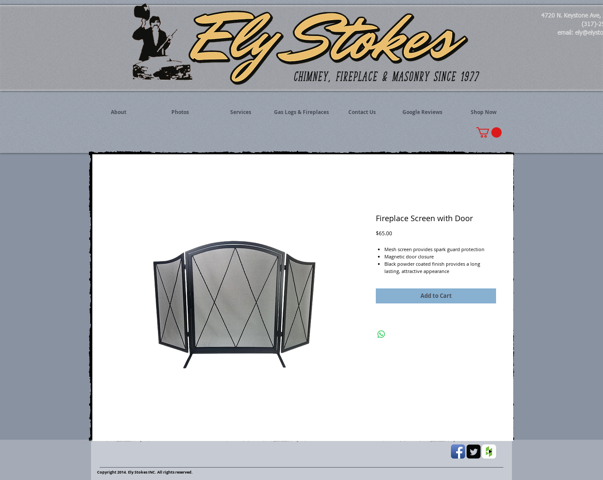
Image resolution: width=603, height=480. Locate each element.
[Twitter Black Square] (473, 451)
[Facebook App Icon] (458, 451)
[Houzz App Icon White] (489, 451)
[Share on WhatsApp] (381, 334)
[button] (489, 132)
